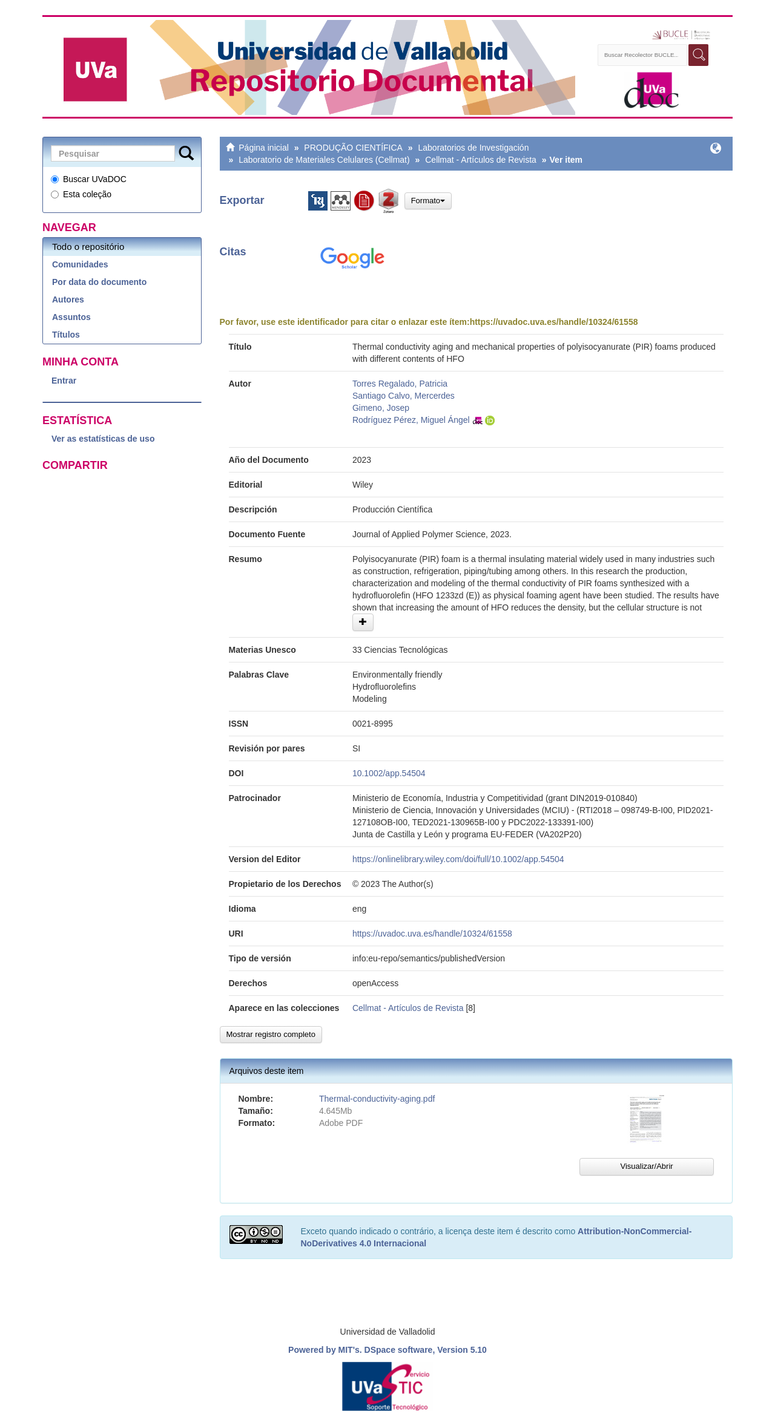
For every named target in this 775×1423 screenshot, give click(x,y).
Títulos (66, 334)
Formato (428, 200)
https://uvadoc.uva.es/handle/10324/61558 (554, 322)
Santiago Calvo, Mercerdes (403, 396)
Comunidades (80, 264)
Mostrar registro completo (270, 1034)
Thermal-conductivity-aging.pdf (377, 1099)
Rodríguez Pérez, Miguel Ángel (411, 420)
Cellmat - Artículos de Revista (480, 160)
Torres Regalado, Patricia (399, 383)
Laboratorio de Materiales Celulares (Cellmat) (324, 160)
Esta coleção (81, 194)
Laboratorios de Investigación (473, 147)
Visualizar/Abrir (646, 1166)
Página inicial (264, 147)
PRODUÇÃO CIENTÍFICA (353, 147)
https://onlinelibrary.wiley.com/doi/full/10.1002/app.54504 (458, 859)
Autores (68, 299)
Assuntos (71, 317)
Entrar (63, 380)
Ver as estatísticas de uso (102, 438)
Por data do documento (99, 282)
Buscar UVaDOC (89, 179)
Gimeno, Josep (380, 408)
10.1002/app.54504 (389, 773)
